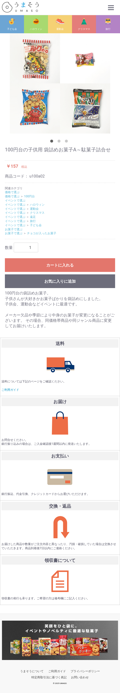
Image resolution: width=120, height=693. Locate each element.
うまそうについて (32, 671)
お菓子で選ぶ (14, 229)
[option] (60, 83)
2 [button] (60, 142)
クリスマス (84, 29)
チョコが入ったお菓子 (41, 233)
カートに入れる (60, 265)
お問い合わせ (80, 677)
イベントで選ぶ (15, 200)
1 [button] (52, 142)
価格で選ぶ (12, 192)
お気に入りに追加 (60, 281)
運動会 (60, 29)
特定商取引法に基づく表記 (49, 677)
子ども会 (12, 29)
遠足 (33, 217)
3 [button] (67, 142)
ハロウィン (36, 29)
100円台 (29, 196)
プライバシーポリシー (85, 671)
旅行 (108, 29)
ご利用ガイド (10, 389)
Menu (111, 5)
